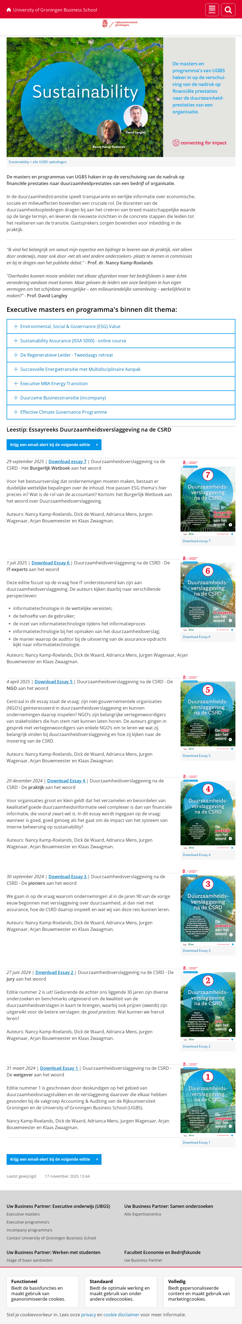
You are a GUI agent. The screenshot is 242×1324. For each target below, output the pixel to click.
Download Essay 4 (196, 854)
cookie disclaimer (121, 1315)
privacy (88, 1315)
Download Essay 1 (196, 1142)
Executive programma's (28, 1222)
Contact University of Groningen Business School (51, 1238)
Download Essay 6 (196, 636)
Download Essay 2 (196, 1046)
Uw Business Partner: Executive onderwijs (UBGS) (58, 1206)
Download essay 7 (196, 541)
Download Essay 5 (196, 755)
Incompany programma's (29, 1230)
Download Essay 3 (196, 950)
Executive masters (23, 1214)
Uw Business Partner (143, 1260)
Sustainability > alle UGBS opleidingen (38, 161)
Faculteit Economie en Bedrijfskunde (162, 1252)
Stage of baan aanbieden (30, 1260)
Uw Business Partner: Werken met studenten (53, 1252)
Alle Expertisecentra (142, 1214)
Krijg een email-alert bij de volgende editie (54, 444)
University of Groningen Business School (52, 10)
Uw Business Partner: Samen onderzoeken (168, 1206)
